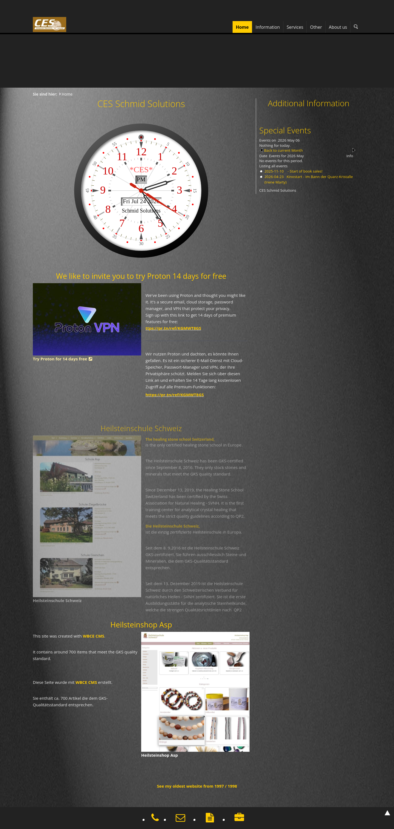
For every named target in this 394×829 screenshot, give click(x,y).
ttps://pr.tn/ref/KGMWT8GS (173, 326)
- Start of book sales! (304, 171)
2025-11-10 (273, 171)
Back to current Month (283, 150)
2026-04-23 (273, 176)
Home (67, 94)
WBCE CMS (91, 635)
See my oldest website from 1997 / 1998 (197, 786)
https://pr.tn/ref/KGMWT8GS (175, 392)
